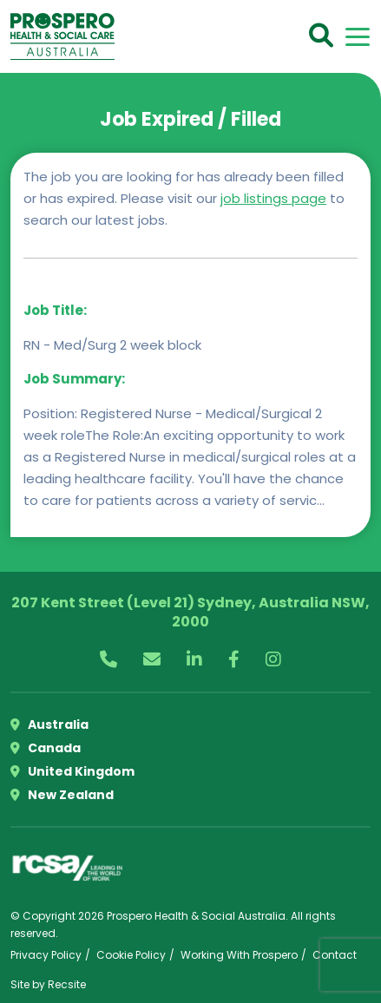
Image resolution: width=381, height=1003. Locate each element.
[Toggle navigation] (358, 37)
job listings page (273, 198)
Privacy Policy (46, 954)
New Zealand (62, 794)
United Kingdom (72, 771)
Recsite (67, 984)
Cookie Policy (131, 954)
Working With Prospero (239, 954)
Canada (45, 748)
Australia (49, 724)
